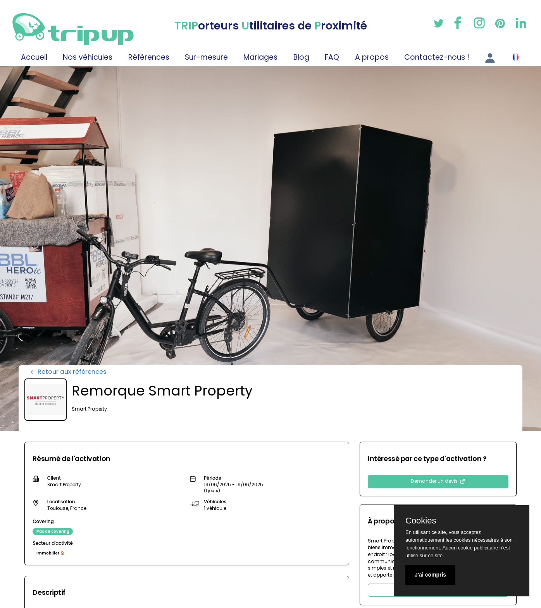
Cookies (420, 521)
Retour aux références (68, 371)
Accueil (34, 57)
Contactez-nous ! (436, 57)
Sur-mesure (206, 57)
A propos (372, 57)
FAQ (332, 57)
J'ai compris (430, 575)
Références (148, 57)
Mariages (260, 57)
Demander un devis (438, 481)
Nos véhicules (87, 57)
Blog (301, 57)
